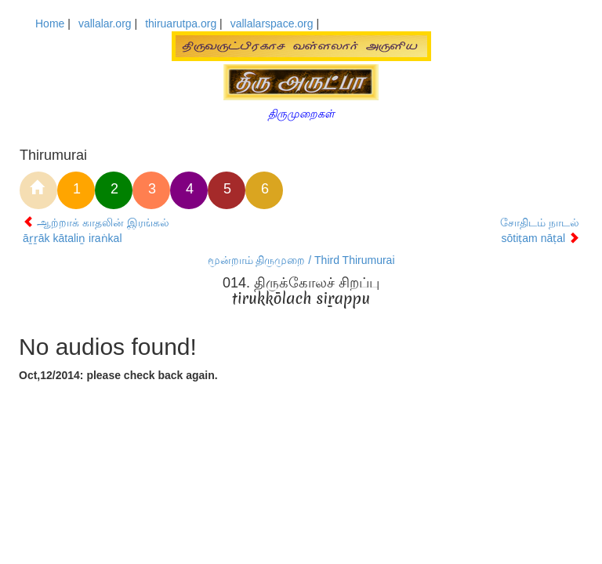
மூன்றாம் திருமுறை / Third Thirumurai (301, 260)
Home (49, 23)
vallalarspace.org (272, 23)
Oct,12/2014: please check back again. (118, 375)
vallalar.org (105, 23)
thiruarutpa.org (180, 23)
